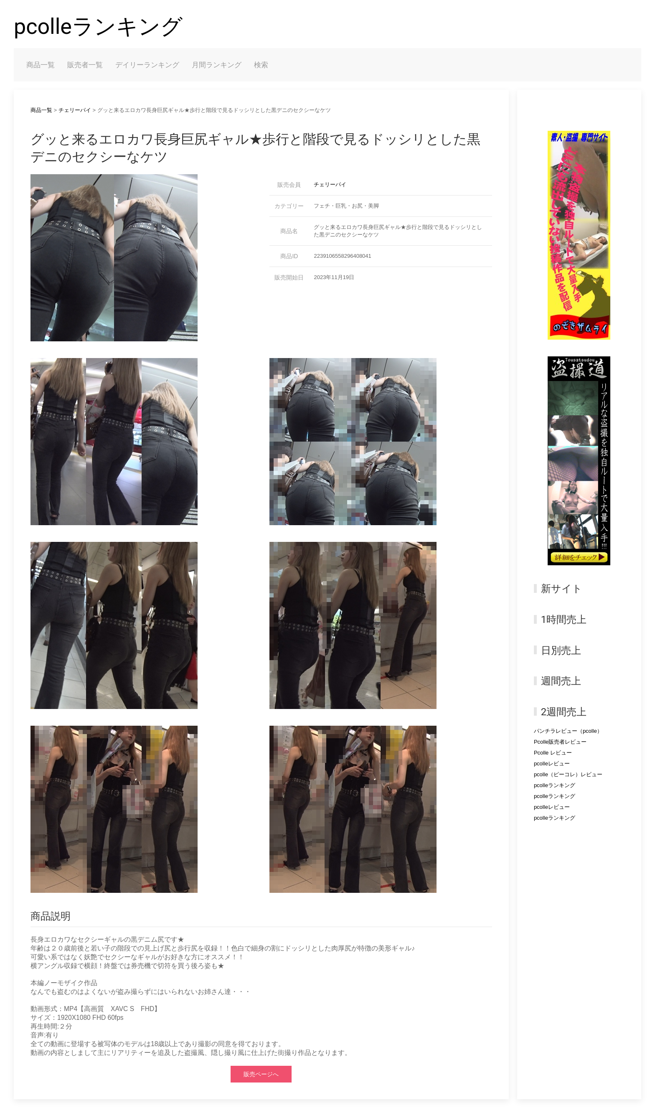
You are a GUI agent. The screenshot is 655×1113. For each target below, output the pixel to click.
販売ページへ (261, 1074)
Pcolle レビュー (553, 753)
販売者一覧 (85, 65)
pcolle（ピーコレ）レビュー (568, 774)
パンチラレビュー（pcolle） (568, 731)
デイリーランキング (147, 65)
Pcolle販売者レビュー (560, 742)
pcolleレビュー (552, 763)
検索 (261, 65)
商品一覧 (40, 65)
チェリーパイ (74, 110)
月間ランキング (216, 65)
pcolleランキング (98, 26)
